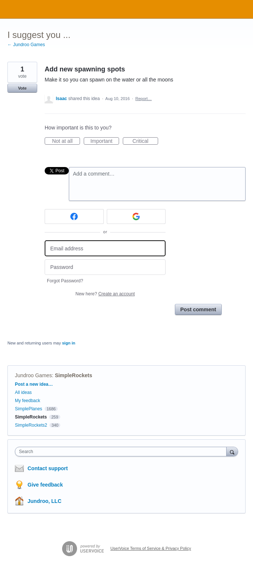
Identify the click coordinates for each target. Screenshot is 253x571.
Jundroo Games (33, 375)
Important (104, 141)
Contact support (48, 468)
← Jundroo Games (26, 44)
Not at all (66, 141)
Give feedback (45, 485)
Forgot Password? (65, 280)
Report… (143, 98)
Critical (145, 141)
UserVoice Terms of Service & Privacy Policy (151, 548)
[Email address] (105, 248)
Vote (22, 88)
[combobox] (122, 451)
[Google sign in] (136, 216)
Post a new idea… (34, 384)
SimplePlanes (28, 408)
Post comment (198, 309)
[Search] (232, 451)
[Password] (105, 267)
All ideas (23, 392)
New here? (105, 293)
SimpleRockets (73, 375)
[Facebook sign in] (74, 216)
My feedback (27, 400)
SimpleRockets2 (31, 425)
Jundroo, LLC (44, 501)
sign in (68, 343)
